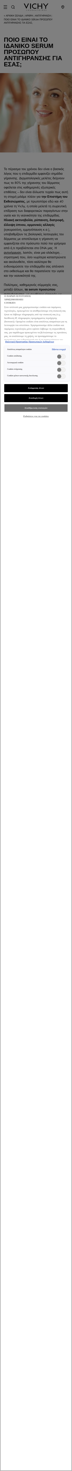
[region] (36, 882)
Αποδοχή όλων (36, 398)
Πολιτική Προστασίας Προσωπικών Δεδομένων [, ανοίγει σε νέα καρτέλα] (29, 341)
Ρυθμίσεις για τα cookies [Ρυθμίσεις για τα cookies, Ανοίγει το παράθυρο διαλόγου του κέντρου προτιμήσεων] (36, 416)
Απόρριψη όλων (36, 388)
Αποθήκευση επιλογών (36, 408)
